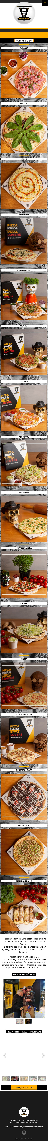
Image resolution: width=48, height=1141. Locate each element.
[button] (19, 1021)
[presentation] (4, 998)
